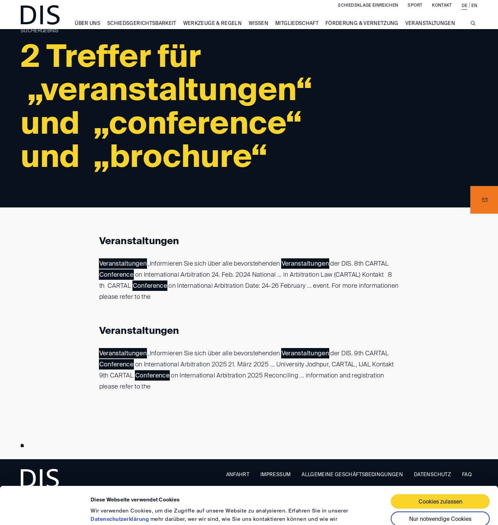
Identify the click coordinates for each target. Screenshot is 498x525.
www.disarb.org (23, 445)
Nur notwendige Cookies (440, 484)
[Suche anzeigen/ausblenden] (473, 34)
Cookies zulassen (440, 467)
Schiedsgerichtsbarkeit (141, 30)
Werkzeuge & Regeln (212, 30)
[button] (484, 200)
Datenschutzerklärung (120, 484)
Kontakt (442, 12)
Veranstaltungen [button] (430, 30)
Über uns (87, 30)
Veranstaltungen (139, 241)
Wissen (258, 30)
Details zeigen (108, 511)
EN (474, 13)
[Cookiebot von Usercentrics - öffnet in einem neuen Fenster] (45, 511)
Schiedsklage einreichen (368, 12)
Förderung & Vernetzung (361, 30)
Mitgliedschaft (297, 30)
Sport (415, 12)
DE (465, 13)
